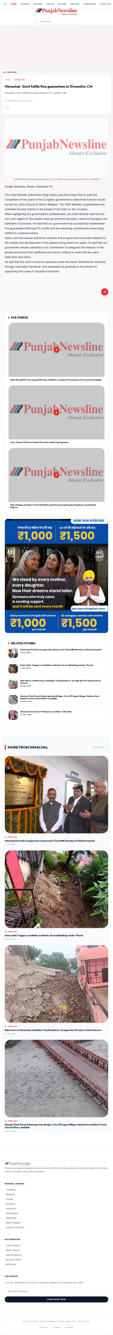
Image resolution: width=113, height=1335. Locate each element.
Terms (56, 1327)
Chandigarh (89, 4)
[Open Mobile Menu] (5, 4)
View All (100, 747)
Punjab (50, 4)
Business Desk (13, 1259)
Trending (25, 4)
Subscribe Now (56, 1299)
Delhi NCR (11, 1218)
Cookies (69, 1327)
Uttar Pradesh (13, 1222)
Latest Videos (13, 1245)
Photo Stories (13, 1250)
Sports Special (13, 1255)
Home (14, 4)
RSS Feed (11, 1264)
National (38, 4)
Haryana (62, 4)
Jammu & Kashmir (15, 1227)
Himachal (75, 4)
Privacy (43, 1327)
